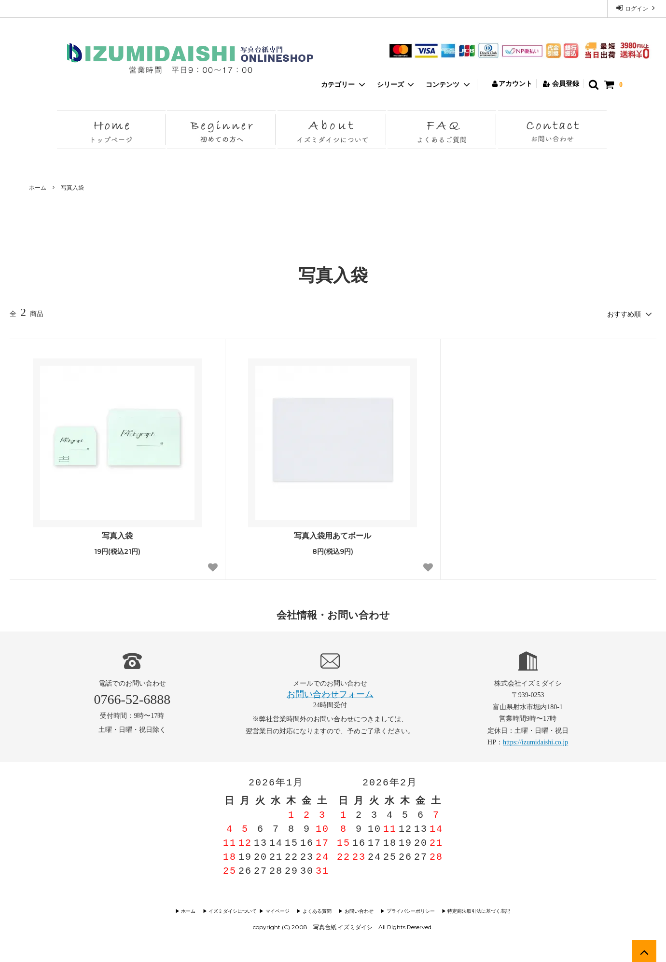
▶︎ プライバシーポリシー (408, 911)
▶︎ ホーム (191, 911)
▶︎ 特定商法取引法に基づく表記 (476, 911)
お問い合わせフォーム (330, 694)
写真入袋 (72, 187)
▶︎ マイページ (278, 911)
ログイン (636, 8)
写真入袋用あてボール (332, 535)
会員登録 (561, 83)
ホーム (37, 187)
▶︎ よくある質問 (316, 911)
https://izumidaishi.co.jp (535, 741)
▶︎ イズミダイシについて (231, 911)
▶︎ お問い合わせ (357, 911)
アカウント (511, 83)
